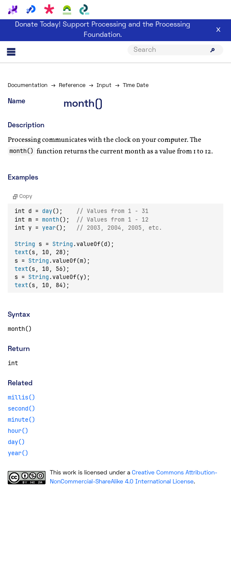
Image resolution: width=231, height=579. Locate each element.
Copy (22, 196)
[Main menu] (11, 52)
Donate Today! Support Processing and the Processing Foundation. (102, 30)
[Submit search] (212, 50)
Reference (72, 85)
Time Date (136, 85)
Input (104, 85)
